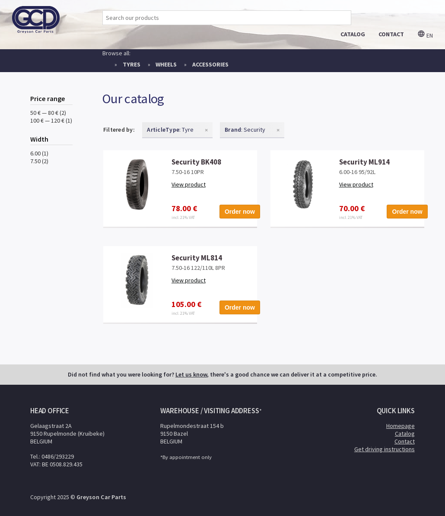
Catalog (405, 433)
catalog (352, 34)
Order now (240, 211)
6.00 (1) (39, 153)
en (425, 35)
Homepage (400, 426)
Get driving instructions (384, 449)
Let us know (191, 374)
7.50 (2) (39, 161)
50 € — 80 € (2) (48, 113)
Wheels (166, 64)
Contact (404, 441)
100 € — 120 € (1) (51, 120)
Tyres (131, 64)
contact (391, 34)
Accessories (210, 64)
